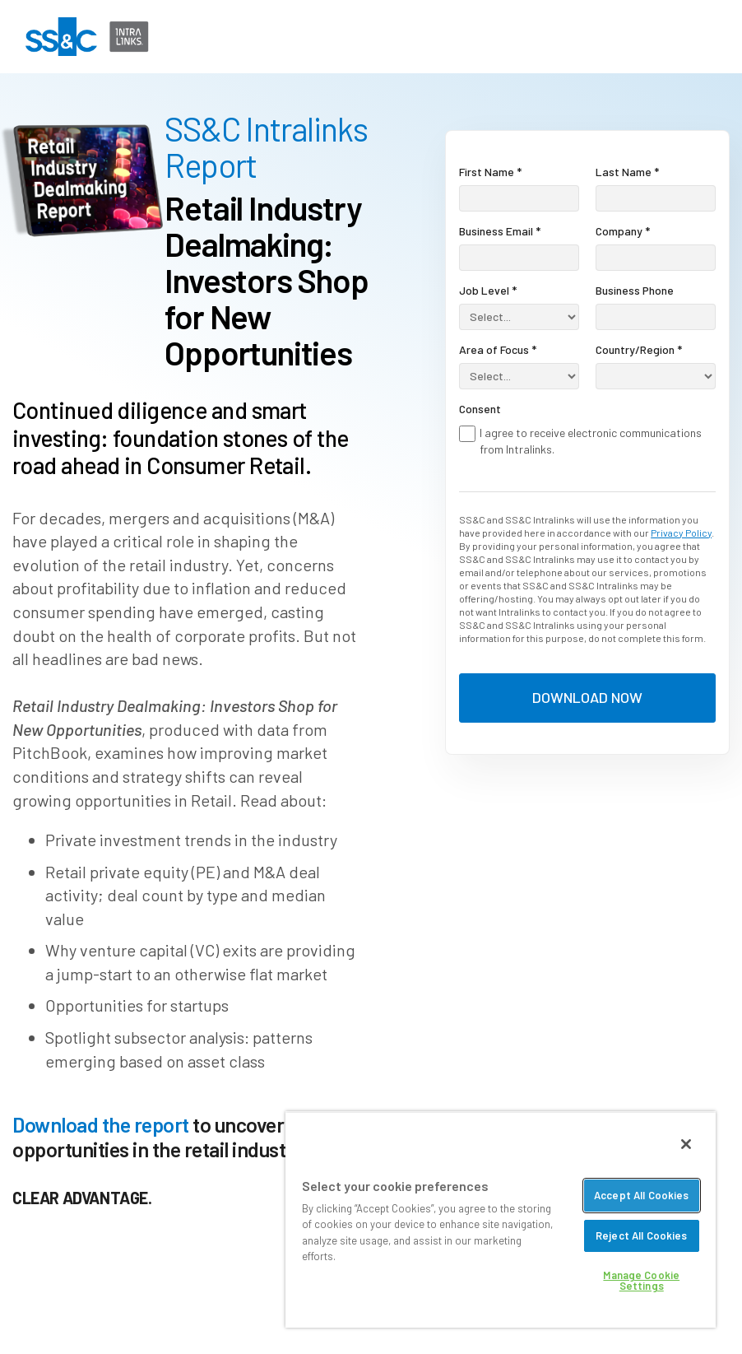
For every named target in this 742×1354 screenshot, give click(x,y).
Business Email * (499, 231)
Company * (623, 231)
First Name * (490, 172)
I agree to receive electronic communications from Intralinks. (591, 441)
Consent (480, 409)
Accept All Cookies (641, 1195)
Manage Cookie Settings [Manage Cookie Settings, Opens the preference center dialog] (641, 1280)
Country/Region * (639, 349)
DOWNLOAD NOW (587, 697)
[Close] (686, 1144)
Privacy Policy (681, 532)
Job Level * (488, 290)
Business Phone (635, 290)
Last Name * (627, 172)
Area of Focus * (497, 349)
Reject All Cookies (641, 1235)
